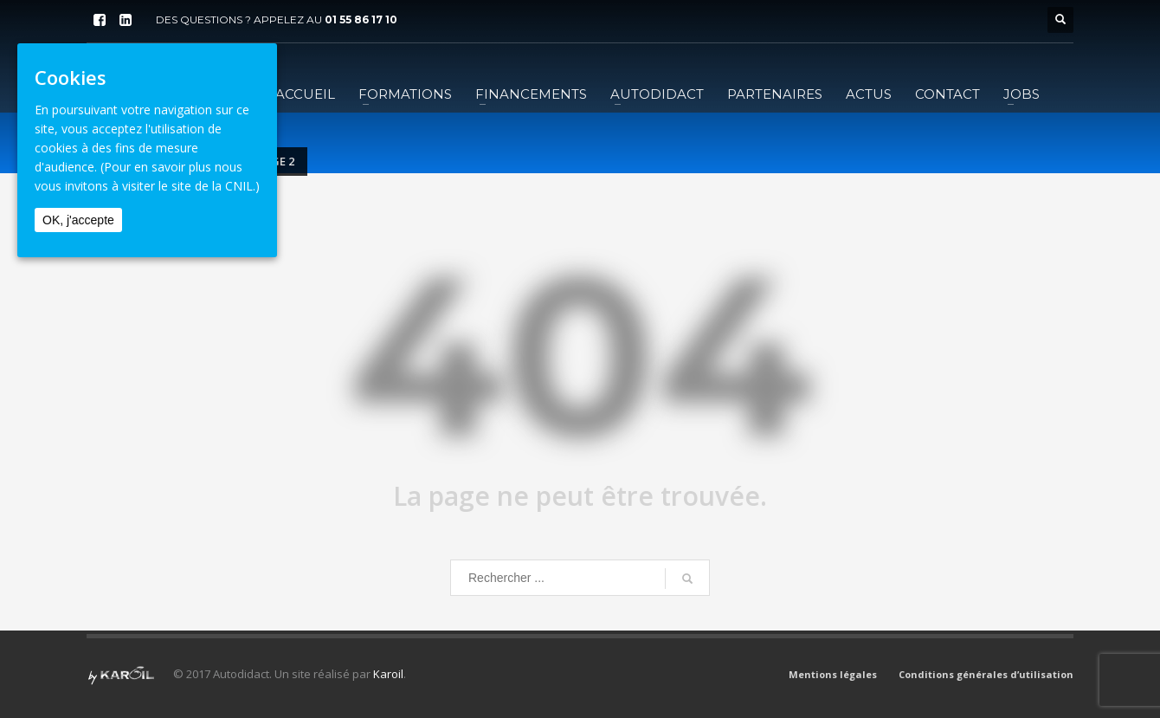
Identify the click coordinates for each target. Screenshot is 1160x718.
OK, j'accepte (78, 220)
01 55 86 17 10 (361, 19)
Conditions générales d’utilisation (986, 674)
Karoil (388, 674)
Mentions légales (833, 674)
